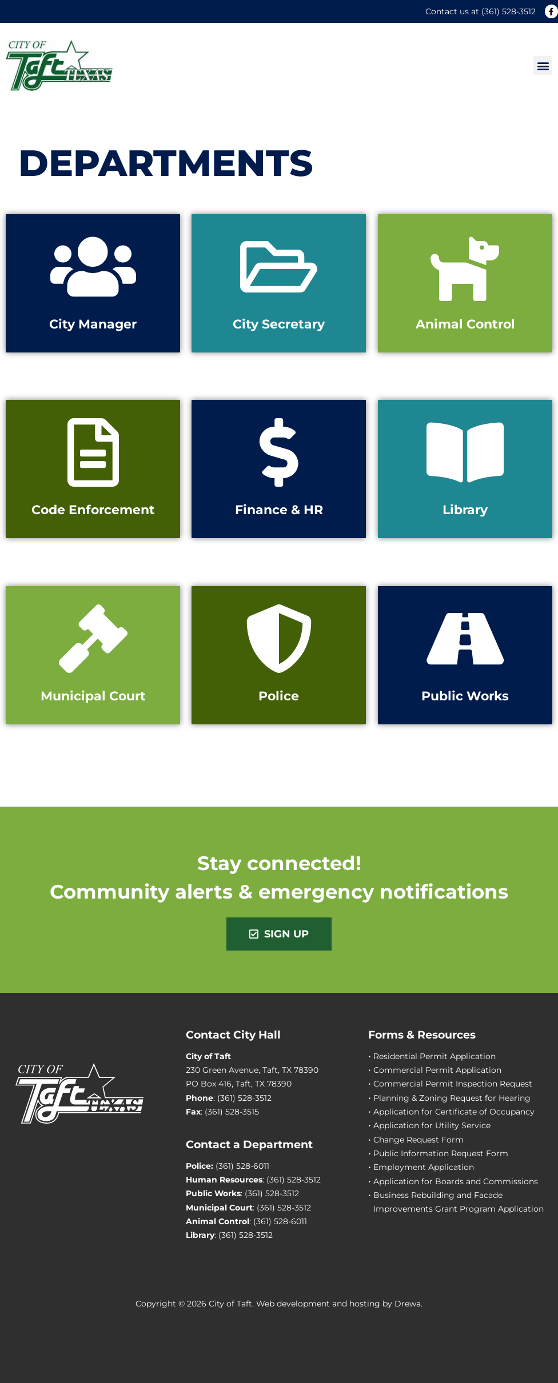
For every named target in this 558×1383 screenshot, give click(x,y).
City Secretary (279, 324)
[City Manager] (93, 266)
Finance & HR (279, 510)
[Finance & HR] (279, 452)
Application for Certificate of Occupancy (454, 1112)
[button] (542, 65)
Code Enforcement (93, 510)
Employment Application (423, 1167)
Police (278, 696)
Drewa (407, 1303)
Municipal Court (93, 696)
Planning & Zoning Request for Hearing (452, 1098)
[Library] (465, 452)
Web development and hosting (318, 1303)
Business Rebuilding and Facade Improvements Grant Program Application (458, 1202)
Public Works (465, 696)
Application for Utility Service (432, 1125)
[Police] (279, 638)
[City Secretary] (279, 266)
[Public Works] (465, 638)
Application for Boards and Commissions (455, 1181)
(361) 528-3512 (508, 11)
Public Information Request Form (440, 1153)
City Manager (93, 324)
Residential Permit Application (434, 1056)
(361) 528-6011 (242, 1166)
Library (465, 510)
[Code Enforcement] (93, 452)
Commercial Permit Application (437, 1070)
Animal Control (465, 324)
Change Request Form (418, 1140)
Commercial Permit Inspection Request (452, 1084)
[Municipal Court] (93, 638)
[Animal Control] (465, 266)
